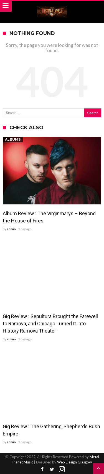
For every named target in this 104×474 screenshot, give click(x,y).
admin (11, 229)
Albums (13, 139)
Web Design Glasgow (74, 462)
